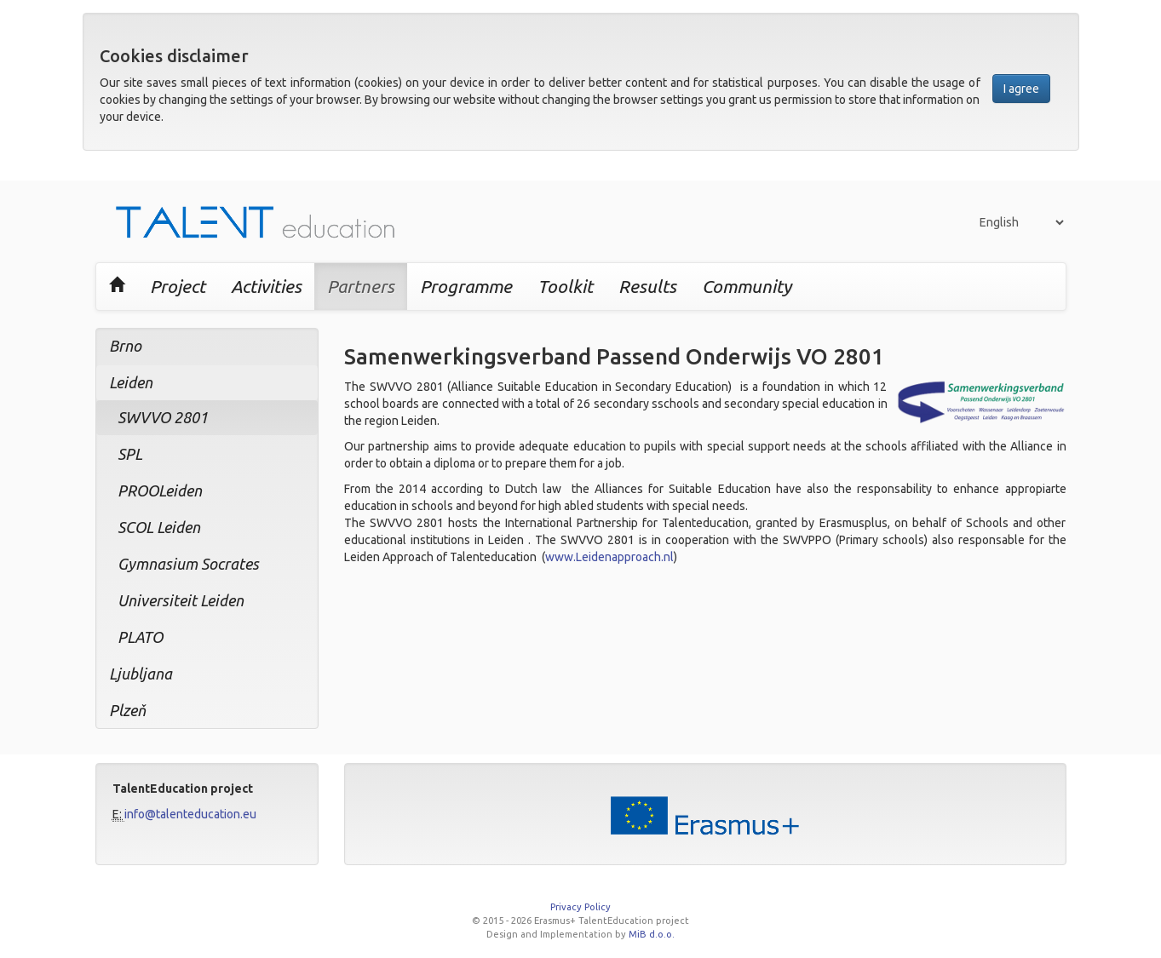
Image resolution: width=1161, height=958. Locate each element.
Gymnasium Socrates (188, 563)
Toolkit (565, 286)
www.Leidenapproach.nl (609, 557)
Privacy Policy (580, 907)
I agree (1021, 88)
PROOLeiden (160, 490)
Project (177, 286)
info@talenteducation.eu (190, 814)
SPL (130, 453)
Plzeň (127, 710)
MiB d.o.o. (652, 934)
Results (647, 286)
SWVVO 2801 (163, 417)
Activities (266, 286)
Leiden (130, 382)
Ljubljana (140, 673)
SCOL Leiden (159, 527)
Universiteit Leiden (181, 600)
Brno (125, 345)
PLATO (140, 636)
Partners (360, 286)
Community (746, 286)
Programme (466, 286)
